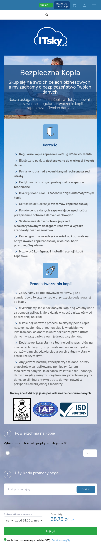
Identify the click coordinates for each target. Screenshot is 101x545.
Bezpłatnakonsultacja (62, 5)
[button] (47, 14)
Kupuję (50, 531)
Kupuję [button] (46, 5)
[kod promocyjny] (41, 489)
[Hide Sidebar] (94, 5)
